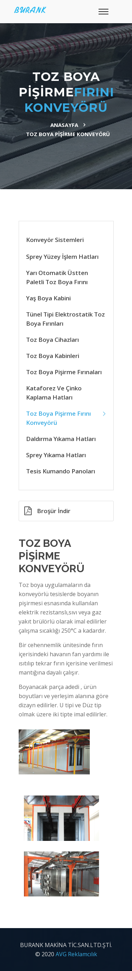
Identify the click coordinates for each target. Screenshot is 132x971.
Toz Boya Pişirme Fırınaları (64, 372)
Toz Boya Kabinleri (52, 356)
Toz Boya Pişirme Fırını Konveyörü (58, 418)
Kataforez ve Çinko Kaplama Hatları (54, 392)
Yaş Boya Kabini (48, 298)
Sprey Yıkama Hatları (56, 455)
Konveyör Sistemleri (55, 240)
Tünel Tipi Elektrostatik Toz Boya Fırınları (65, 318)
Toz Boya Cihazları (52, 340)
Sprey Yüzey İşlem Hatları (62, 257)
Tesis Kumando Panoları (60, 471)
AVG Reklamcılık (76, 954)
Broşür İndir (47, 510)
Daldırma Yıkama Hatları (61, 439)
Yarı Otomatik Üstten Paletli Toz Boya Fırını (57, 277)
